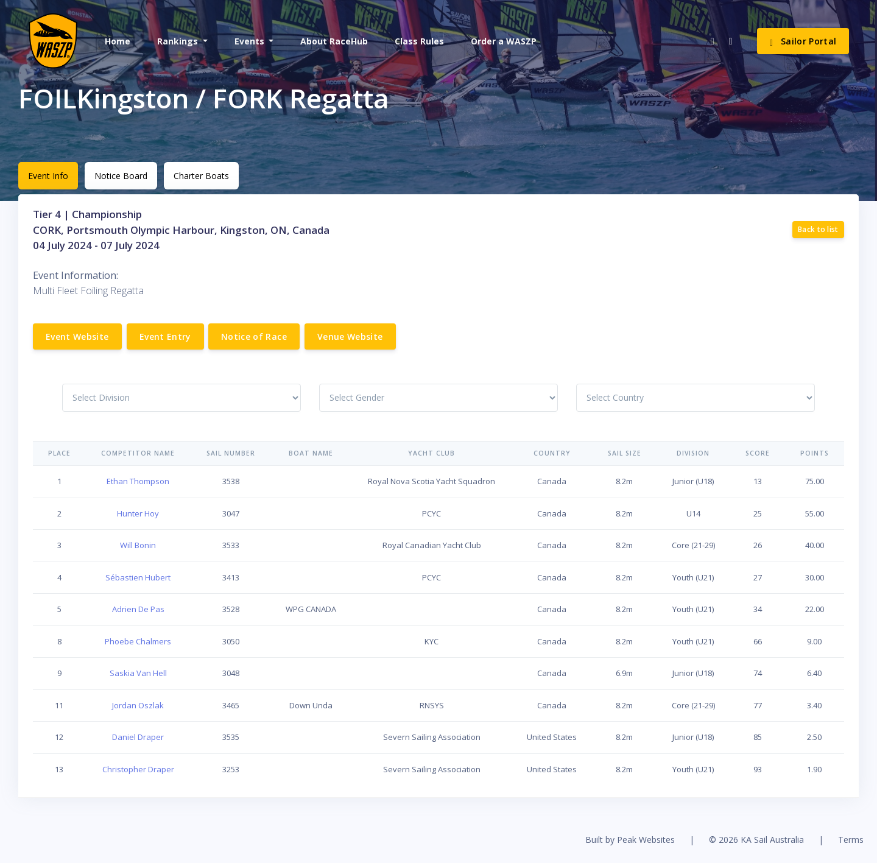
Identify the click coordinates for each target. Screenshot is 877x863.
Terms (851, 839)
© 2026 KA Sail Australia (756, 839)
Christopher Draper (138, 769)
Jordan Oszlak (138, 705)
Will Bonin (138, 545)
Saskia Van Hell (138, 673)
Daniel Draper (138, 736)
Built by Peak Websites (630, 839)
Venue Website (350, 336)
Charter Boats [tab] (201, 175)
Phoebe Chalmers (138, 641)
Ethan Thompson (138, 481)
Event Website (77, 336)
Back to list (818, 229)
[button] (181, 41)
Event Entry (165, 336)
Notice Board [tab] (120, 175)
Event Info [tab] (48, 175)
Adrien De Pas (138, 609)
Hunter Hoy (138, 513)
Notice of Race (254, 336)
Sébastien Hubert (138, 577)
